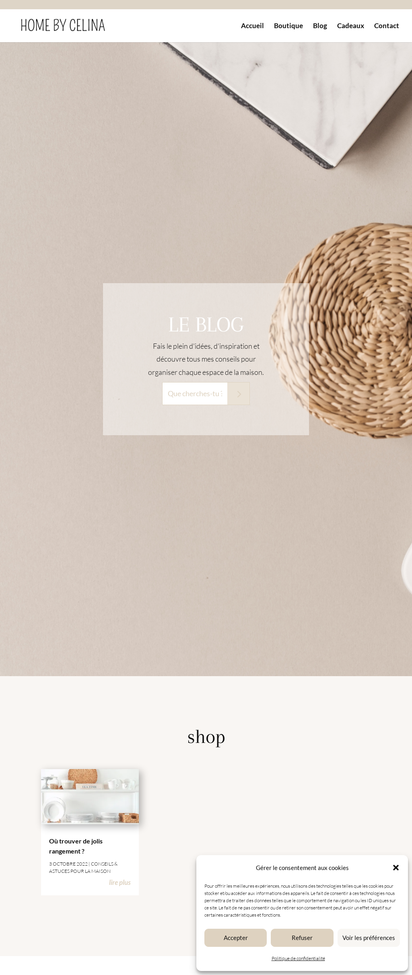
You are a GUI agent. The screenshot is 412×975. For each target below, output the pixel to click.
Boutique (288, 26)
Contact (386, 26)
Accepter (236, 937)
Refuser (302, 937)
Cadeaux (350, 26)
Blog (320, 26)
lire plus (120, 882)
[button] (396, 868)
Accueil (252, 26)
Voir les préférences (368, 937)
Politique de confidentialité (298, 958)
